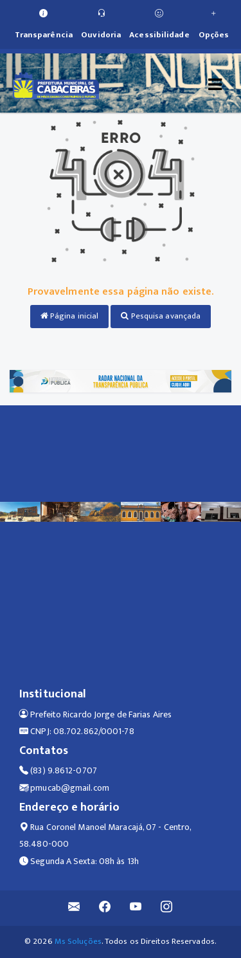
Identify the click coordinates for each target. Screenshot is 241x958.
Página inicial (69, 316)
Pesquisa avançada (161, 316)
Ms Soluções (78, 941)
